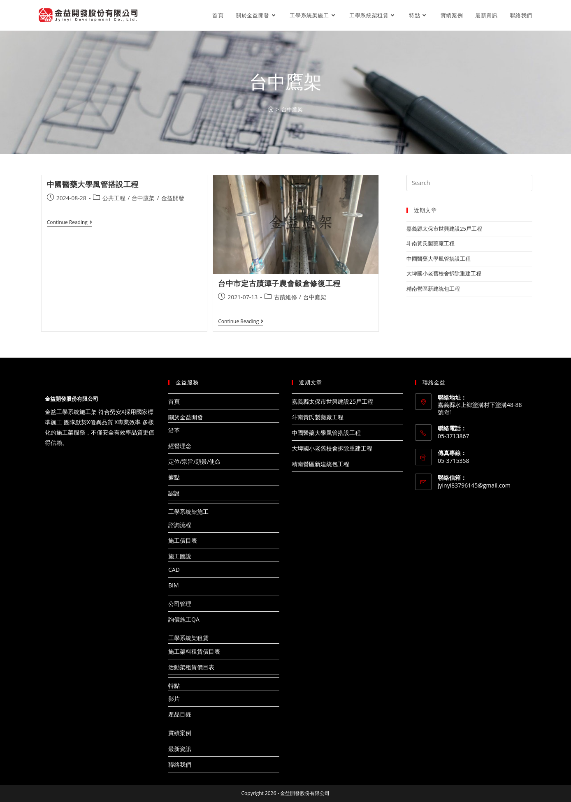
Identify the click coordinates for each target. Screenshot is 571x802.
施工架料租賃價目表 (194, 651)
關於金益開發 (185, 417)
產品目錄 (179, 714)
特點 (174, 685)
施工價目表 (182, 540)
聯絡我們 (179, 764)
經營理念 (179, 446)
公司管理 (179, 604)
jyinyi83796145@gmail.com (474, 485)
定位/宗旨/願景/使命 (194, 461)
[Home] (271, 109)
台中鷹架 (143, 198)
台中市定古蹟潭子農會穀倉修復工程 (279, 283)
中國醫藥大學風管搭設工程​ (93, 184)
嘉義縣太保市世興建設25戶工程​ (444, 228)
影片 (174, 699)
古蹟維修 (285, 297)
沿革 (174, 430)
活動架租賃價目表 (191, 667)
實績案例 (179, 733)
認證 (174, 493)
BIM (173, 585)
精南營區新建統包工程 (433, 288)
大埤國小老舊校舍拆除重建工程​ (443, 273)
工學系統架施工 (188, 511)
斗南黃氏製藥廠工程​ (430, 243)
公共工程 (113, 198)
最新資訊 (179, 749)
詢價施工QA (184, 619)
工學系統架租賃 (188, 638)
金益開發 (172, 198)
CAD (174, 569)
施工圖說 (179, 556)
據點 (174, 477)
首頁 (174, 401)
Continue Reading (69, 223)
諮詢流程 (179, 525)
